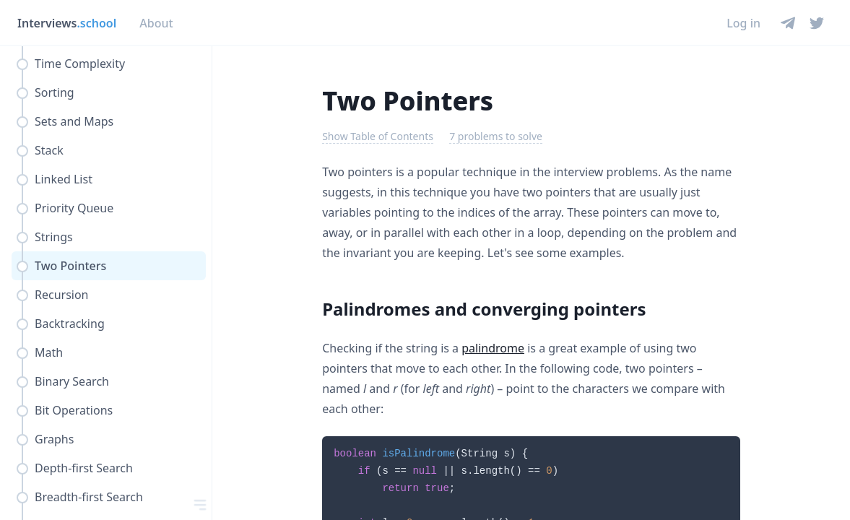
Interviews (66, 23)
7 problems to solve (495, 136)
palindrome (492, 348)
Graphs (54, 439)
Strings (54, 237)
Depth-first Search (84, 468)
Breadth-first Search (89, 497)
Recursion (62, 295)
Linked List (63, 179)
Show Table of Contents (377, 136)
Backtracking (70, 324)
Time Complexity (80, 64)
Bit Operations (74, 410)
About (156, 23)
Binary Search (72, 381)
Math (49, 352)
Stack (49, 150)
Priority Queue (74, 208)
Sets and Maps (74, 121)
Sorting (54, 92)
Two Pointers (70, 266)
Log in (743, 23)
